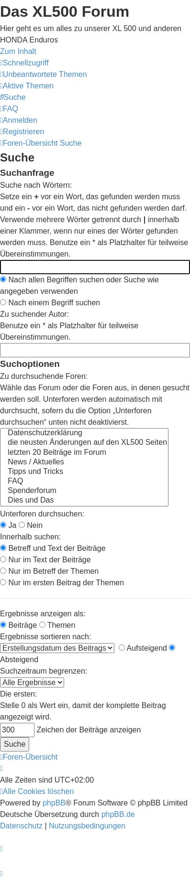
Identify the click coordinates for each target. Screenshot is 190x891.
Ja (8, 525)
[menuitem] (43, 74)
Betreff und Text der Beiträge (53, 548)
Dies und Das (84, 500)
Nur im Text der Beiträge (45, 560)
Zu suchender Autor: (34, 314)
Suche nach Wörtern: (36, 185)
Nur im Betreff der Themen (49, 571)
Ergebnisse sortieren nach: (45, 637)
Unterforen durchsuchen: (42, 514)
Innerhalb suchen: (30, 537)
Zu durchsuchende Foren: (44, 376)
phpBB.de (118, 814)
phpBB (54, 803)
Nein (31, 525)
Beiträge (18, 625)
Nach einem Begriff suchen (50, 303)
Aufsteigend (143, 648)
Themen (57, 625)
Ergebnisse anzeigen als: (43, 614)
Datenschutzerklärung (84, 433)
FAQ (84, 481)
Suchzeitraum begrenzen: (43, 671)
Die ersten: (18, 694)
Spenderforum (84, 491)
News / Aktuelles (84, 462)
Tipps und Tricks (84, 472)
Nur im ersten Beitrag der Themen (62, 583)
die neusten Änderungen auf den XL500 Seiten (84, 443)
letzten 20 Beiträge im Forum (84, 453)
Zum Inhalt (18, 51)
